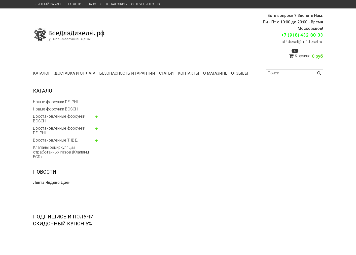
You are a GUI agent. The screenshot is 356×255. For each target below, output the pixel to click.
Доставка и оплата (74, 73)
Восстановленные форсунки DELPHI (59, 130)
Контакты (188, 73)
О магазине (215, 73)
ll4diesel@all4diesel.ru (302, 41)
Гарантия (75, 4)
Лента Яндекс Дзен (52, 182)
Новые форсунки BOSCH (55, 109)
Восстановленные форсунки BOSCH (59, 118)
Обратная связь (113, 4)
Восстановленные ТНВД (55, 140)
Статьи (166, 73)
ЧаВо (92, 4)
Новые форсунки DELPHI (55, 102)
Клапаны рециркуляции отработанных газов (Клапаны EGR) (61, 152)
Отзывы (239, 73)
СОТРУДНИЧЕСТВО (145, 4)
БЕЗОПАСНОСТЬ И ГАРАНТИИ (127, 73)
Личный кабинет (49, 4)
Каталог (41, 73)
